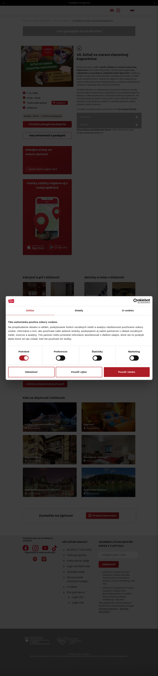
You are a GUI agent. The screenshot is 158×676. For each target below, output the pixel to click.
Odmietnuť (31, 372)
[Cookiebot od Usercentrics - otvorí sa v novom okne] (135, 301)
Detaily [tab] (79, 310)
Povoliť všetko (126, 372)
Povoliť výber (79, 372)
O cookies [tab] (128, 310)
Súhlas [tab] (30, 310)
